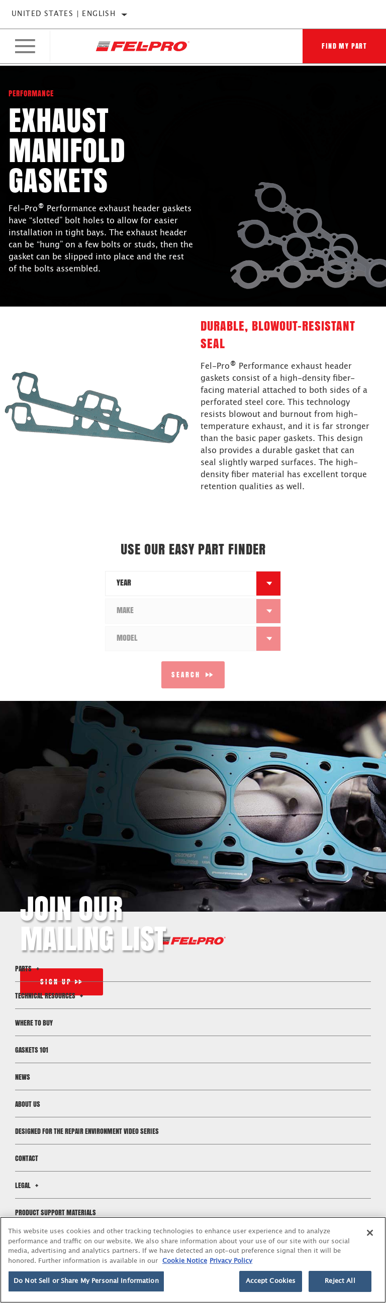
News (22, 1077)
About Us (27, 1104)
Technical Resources (50, 995)
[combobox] (181, 583)
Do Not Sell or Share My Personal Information (86, 1281)
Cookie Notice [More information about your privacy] (184, 1261)
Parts (28, 968)
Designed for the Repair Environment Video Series (87, 1131)
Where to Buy (34, 1023)
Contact (26, 1158)
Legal (28, 1185)
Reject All (340, 1281)
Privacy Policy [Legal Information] (231, 1261)
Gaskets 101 (31, 1050)
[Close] (370, 1233)
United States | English (64, 14)
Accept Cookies (271, 1281)
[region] (193, 1260)
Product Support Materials (55, 1212)
